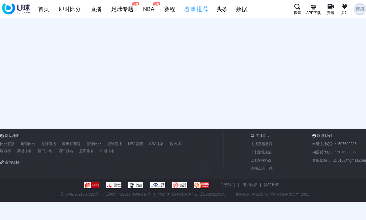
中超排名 (107, 151)
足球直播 (48, 144)
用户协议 (249, 185)
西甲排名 (66, 151)
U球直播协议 (261, 160)
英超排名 (24, 151)
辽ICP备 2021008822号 (79, 194)
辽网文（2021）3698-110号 (128, 194)
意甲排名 (86, 151)
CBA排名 (156, 144)
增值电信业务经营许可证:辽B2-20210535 (191, 194)
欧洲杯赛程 (71, 144)
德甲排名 (45, 151)
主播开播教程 (262, 144)
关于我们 (228, 185)
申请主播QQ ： (334, 144)
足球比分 (28, 144)
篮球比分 (94, 144)
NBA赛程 (135, 144)
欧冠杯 (5, 151)
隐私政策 (271, 185)
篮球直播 (114, 144)
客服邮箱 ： (339, 160)
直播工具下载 (262, 168)
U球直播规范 (261, 152)
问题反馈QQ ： (334, 152)
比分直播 (7, 144)
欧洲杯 (175, 144)
